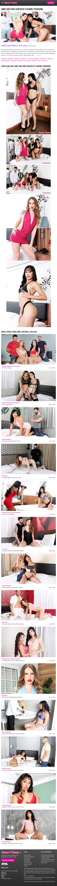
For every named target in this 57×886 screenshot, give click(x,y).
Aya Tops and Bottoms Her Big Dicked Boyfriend (13, 550)
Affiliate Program (28, 864)
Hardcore (20, 60)
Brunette (16, 58)
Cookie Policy (27, 859)
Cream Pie (23, 58)
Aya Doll (23, 46)
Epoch (2, 875)
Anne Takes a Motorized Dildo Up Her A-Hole (12, 843)
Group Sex (14, 60)
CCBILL (3, 877)
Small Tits (34, 60)
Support (26, 865)
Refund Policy (27, 861)
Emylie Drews (15, 403)
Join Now (50, 3)
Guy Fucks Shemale (33, 58)
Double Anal (43, 58)
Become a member (7, 860)
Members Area (27, 855)
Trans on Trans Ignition (7, 404)
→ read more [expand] (38, 55)
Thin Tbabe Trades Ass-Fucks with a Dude (11, 477)
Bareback (10, 58)
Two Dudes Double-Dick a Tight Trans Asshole (12, 770)
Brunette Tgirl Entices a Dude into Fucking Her (12, 587)
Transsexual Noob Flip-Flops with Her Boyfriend (13, 624)
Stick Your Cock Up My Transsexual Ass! (11, 441)
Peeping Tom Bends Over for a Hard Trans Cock (13, 807)
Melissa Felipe (6, 366)
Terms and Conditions (29, 856)
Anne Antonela (9, 46)
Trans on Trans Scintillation (8, 514)
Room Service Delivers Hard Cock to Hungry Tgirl (13, 733)
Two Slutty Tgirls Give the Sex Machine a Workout (13, 660)
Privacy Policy (27, 858)
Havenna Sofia (6, 512)
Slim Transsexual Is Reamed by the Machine (12, 697)
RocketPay (3, 874)
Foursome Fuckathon (7, 367)
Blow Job (44, 60)
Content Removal (28, 862)
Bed (39, 60)
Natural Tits (27, 60)
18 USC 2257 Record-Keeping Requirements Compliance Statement (39, 881)
